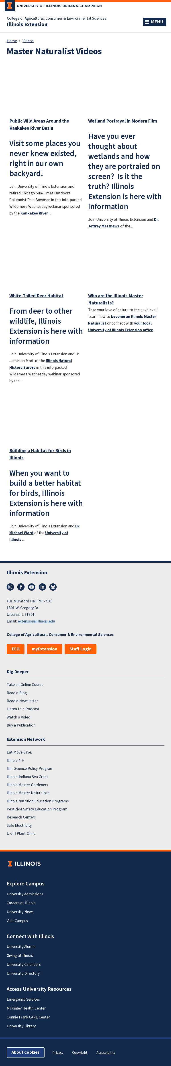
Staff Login (80, 649)
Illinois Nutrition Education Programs (38, 801)
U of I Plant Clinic (21, 833)
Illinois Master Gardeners (27, 785)
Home (12, 41)
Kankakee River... (35, 213)
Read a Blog (17, 692)
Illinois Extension (27, 24)
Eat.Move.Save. (19, 752)
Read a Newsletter (22, 701)
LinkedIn (42, 587)
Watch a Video (18, 717)
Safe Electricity (19, 825)
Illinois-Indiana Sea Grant (27, 776)
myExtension (44, 649)
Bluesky (53, 587)
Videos (28, 41)
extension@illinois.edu (36, 621)
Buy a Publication (21, 725)
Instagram (10, 587)
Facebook (21, 587)
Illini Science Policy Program (30, 768)
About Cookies (26, 1052)
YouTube (32, 587)
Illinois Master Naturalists (28, 793)
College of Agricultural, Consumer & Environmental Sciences (56, 18)
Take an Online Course (25, 684)
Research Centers (21, 817)
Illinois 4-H (15, 760)
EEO (16, 649)
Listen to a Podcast (23, 709)
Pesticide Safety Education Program (37, 809)
